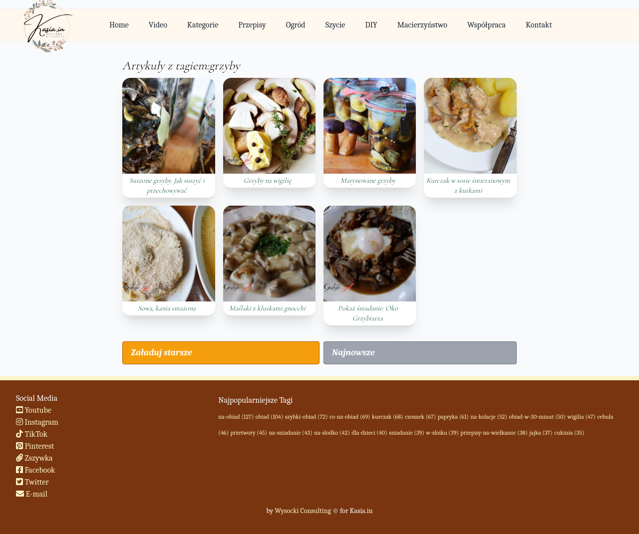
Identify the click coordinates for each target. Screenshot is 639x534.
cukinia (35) (569, 432)
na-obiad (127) (236, 416)
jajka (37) (541, 432)
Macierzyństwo (422, 24)
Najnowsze (353, 352)
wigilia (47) (582, 416)
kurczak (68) (387, 416)
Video (158, 24)
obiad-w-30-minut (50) (537, 416)
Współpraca (486, 24)
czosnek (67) (420, 416)
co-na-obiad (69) (349, 416)
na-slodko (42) (331, 432)
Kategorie (202, 24)
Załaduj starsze (161, 352)
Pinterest (35, 446)
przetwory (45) (249, 432)
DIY (371, 24)
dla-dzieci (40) (369, 432)
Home (119, 24)
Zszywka (34, 458)
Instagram (37, 422)
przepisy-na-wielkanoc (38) (493, 432)
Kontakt (539, 24)
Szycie (335, 24)
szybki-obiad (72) (306, 416)
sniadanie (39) (406, 432)
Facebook (35, 470)
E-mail (31, 494)
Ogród (296, 24)
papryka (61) (453, 416)
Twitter (32, 482)
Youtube (33, 410)
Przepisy (252, 24)
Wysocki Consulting (302, 511)
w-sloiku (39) (442, 432)
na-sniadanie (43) (291, 432)
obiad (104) (269, 416)
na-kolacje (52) (488, 416)
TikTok (31, 434)
